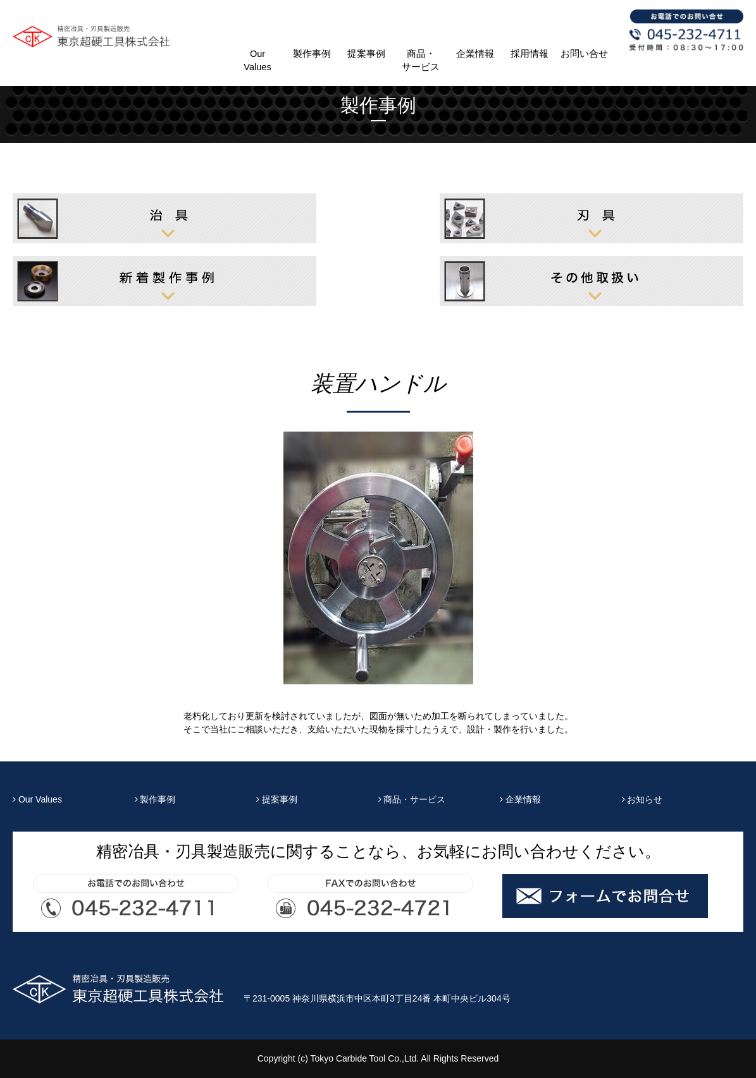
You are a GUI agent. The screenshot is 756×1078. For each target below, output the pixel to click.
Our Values (257, 60)
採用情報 (529, 54)
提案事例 (366, 54)
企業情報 (475, 54)
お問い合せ (584, 54)
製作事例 (312, 54)
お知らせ (642, 799)
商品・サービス (421, 60)
